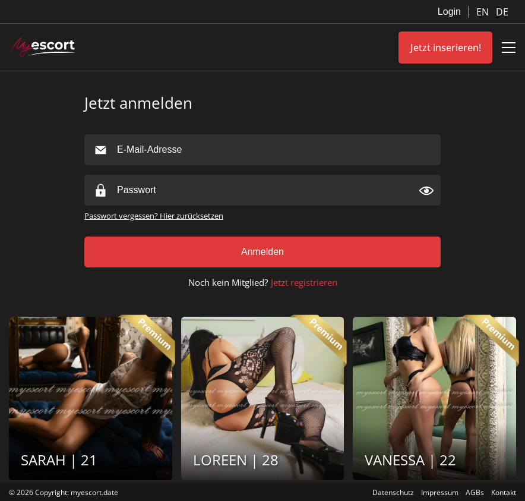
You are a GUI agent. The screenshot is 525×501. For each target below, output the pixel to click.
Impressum (439, 492)
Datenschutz (393, 492)
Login (449, 12)
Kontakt (503, 492)
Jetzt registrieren (304, 282)
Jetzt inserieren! (445, 47)
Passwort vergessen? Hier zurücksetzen (153, 215)
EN (483, 11)
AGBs (475, 492)
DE (502, 11)
